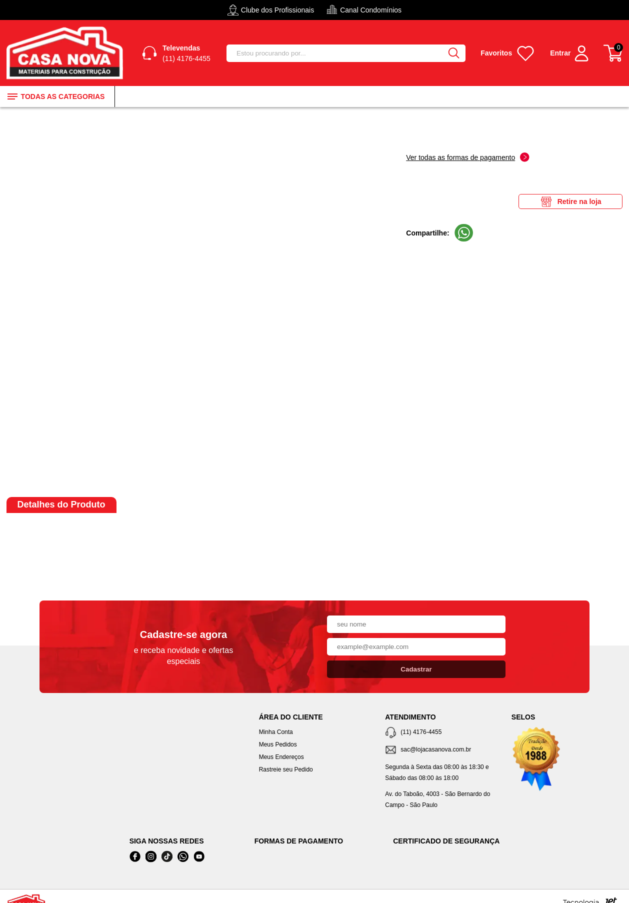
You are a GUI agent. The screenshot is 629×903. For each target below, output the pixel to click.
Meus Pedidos (278, 744)
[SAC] (440, 750)
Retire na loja (571, 201)
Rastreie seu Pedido (286, 769)
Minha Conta (276, 732)
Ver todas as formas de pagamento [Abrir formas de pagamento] (468, 157)
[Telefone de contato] (440, 732)
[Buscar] (453, 53)
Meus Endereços (281, 757)
